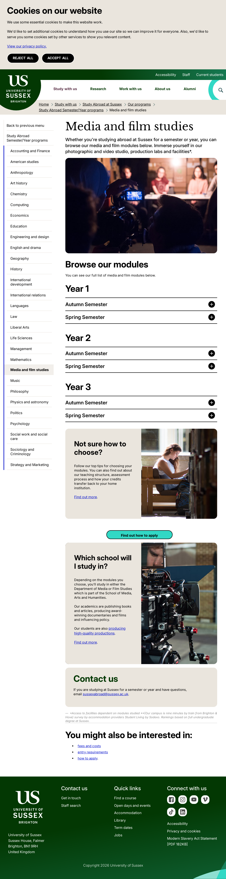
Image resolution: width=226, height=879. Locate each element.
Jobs (118, 835)
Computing (19, 205)
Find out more (85, 497)
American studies (24, 161)
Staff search (71, 805)
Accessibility (165, 74)
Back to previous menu (25, 125)
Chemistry (18, 194)
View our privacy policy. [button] (27, 46)
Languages (19, 305)
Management (21, 349)
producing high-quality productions (100, 630)
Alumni (190, 89)
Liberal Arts (19, 327)
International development (21, 282)
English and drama (25, 247)
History (16, 269)
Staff (186, 74)
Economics (19, 215)
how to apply (87, 758)
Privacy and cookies (183, 831)
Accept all (58, 58)
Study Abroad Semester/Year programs (27, 138)
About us (162, 89)
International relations (28, 295)
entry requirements (93, 752)
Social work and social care (28, 436)
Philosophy (19, 391)
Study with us (65, 89)
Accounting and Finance (30, 151)
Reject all (23, 58)
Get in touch (71, 798)
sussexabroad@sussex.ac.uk (105, 694)
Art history (18, 183)
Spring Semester (85, 317)
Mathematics (20, 359)
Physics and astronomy (29, 402)
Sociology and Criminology (22, 451)
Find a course (125, 798)
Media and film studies (29, 370)
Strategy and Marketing (29, 464)
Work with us (130, 89)
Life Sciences (21, 338)
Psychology (20, 423)
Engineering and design (29, 237)
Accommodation (127, 813)
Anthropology (21, 172)
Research (98, 89)
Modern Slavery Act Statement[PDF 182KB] (192, 841)
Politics (16, 413)
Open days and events (132, 805)
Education (18, 226)
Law (13, 316)
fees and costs (89, 746)
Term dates (123, 827)
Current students (209, 74)
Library (120, 820)
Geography (19, 258)
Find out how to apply (139, 535)
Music (15, 380)
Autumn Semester (86, 304)
